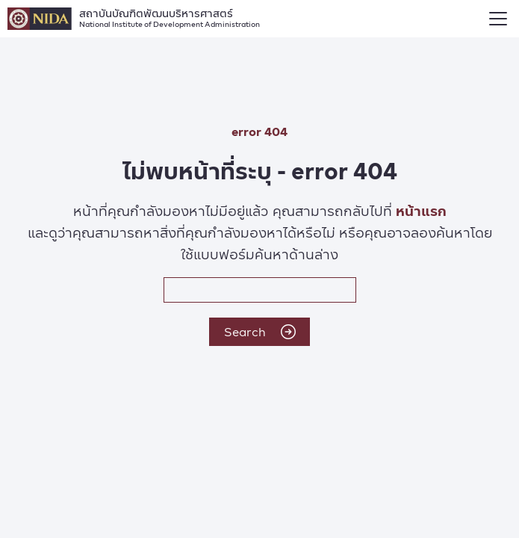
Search (260, 331)
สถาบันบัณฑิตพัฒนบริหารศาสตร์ (169, 16)
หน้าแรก (421, 210)
